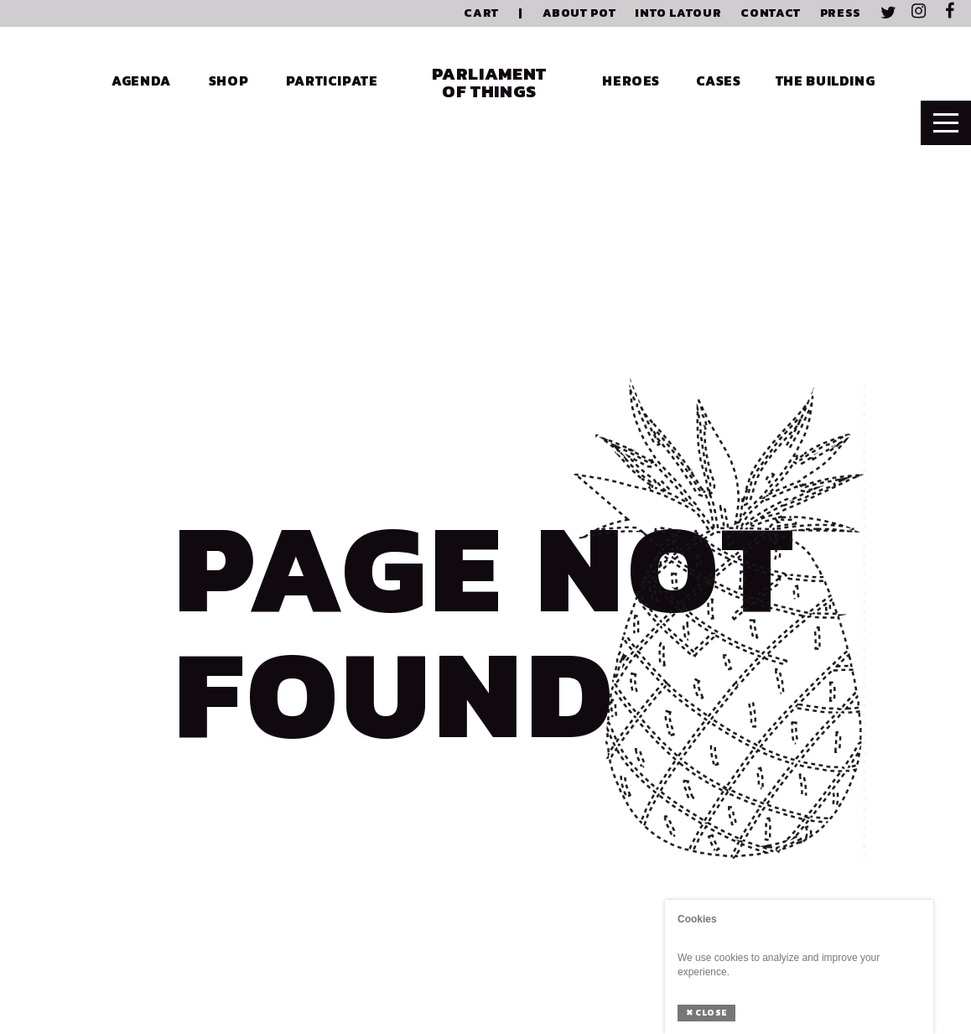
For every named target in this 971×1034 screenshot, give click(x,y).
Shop (229, 80)
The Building (825, 80)
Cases (718, 80)
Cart (481, 13)
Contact (770, 13)
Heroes (631, 80)
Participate (332, 80)
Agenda (141, 80)
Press (840, 13)
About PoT (579, 13)
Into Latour (678, 13)
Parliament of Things (489, 82)
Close (706, 1012)
